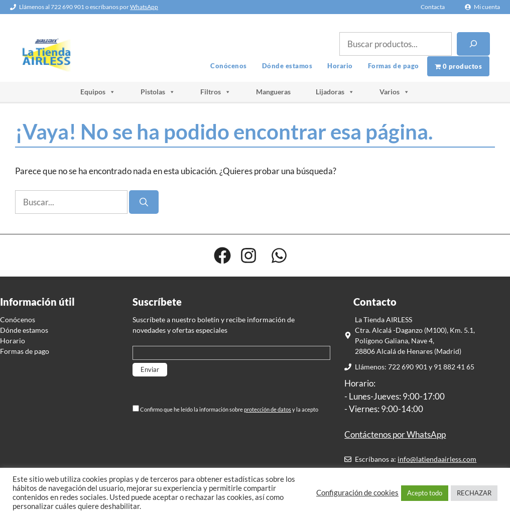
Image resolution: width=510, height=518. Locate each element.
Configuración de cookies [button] (357, 492)
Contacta (433, 7)
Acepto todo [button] (424, 493)
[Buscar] (473, 44)
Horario (340, 66)
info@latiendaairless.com (437, 459)
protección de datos (267, 409)
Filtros (215, 92)
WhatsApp (144, 7)
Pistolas (158, 92)
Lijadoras (335, 92)
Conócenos (228, 66)
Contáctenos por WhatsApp (395, 434)
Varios (394, 92)
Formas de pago (393, 66)
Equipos (97, 92)
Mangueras (273, 91)
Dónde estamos (287, 66)
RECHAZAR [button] (474, 493)
